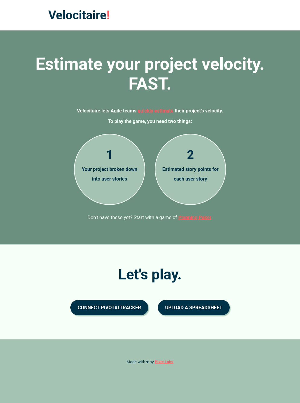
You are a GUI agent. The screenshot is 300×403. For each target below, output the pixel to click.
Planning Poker (195, 217)
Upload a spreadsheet (193, 307)
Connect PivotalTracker (109, 307)
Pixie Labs (164, 362)
